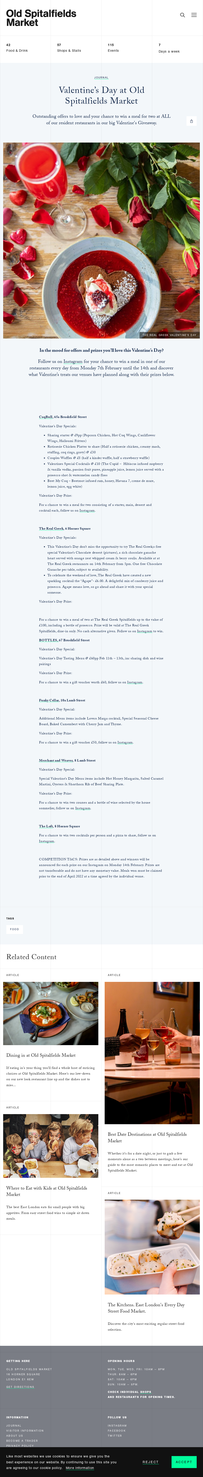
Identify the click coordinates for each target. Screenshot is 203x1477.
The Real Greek (51, 529)
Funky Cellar (49, 701)
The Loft (46, 827)
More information (80, 1468)
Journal (101, 77)
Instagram (73, 362)
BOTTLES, (49, 641)
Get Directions (20, 1387)
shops (146, 1392)
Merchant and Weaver (56, 761)
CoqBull (45, 417)
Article (12, 975)
